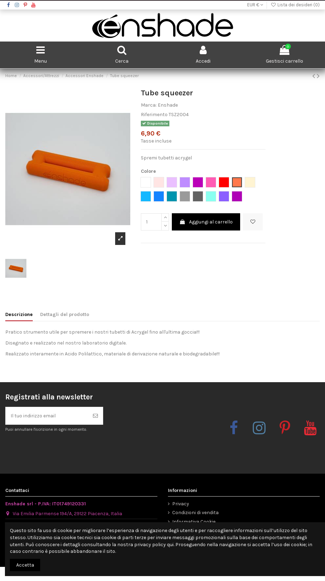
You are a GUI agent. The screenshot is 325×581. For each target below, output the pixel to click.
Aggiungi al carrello (206, 222)
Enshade (168, 105)
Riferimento (154, 115)
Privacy (180, 504)
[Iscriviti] (95, 415)
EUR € (255, 4)
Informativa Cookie (193, 522)
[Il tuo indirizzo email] (47, 415)
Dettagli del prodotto (64, 314)
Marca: (149, 105)
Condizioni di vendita (195, 513)
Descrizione (19, 314)
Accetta (25, 565)
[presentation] (64, 449)
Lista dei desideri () (295, 4)
